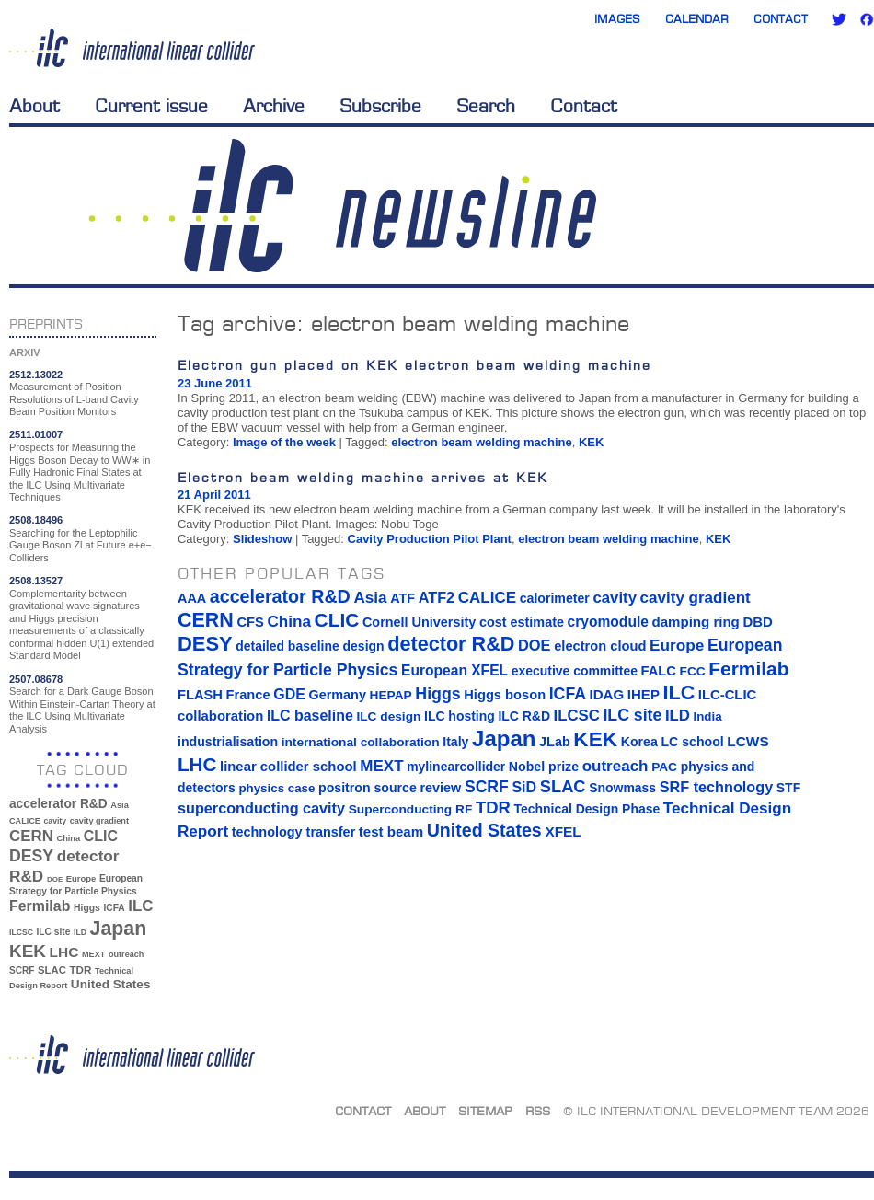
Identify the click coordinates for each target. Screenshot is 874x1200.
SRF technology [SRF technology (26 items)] (716, 787)
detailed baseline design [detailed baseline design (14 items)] (310, 646)
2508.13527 (36, 580)
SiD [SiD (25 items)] (524, 787)
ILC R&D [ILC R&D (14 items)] (524, 716)
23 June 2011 (215, 383)
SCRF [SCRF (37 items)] (21, 970)
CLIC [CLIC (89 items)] (101, 836)
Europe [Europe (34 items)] (81, 878)
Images (617, 19)
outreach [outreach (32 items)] (126, 954)
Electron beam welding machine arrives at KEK (363, 477)
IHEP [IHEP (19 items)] (643, 694)
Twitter (839, 19)
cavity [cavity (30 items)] (55, 820)
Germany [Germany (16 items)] (336, 694)
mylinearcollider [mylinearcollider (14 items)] (456, 766)
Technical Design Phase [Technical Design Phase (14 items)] (586, 809)
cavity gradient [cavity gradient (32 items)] (99, 820)
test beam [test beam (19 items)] (391, 831)
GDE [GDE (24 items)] (289, 694)
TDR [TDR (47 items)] (80, 969)
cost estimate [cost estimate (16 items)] (521, 622)
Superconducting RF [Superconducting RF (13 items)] (411, 809)
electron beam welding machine (481, 442)
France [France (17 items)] (248, 694)
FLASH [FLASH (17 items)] (200, 694)
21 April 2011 (214, 495)
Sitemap (485, 1110)
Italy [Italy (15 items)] (455, 741)
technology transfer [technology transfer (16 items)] (293, 832)
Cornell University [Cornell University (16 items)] (419, 622)
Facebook (866, 19)
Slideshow (262, 539)
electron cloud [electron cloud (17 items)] (600, 646)
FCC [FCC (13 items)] (693, 671)
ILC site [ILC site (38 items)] (54, 932)
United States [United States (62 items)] (111, 984)
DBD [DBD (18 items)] (757, 622)
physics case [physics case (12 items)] (276, 788)
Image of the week (284, 442)
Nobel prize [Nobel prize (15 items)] (544, 766)
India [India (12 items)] (707, 716)
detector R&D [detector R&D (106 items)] (450, 643)
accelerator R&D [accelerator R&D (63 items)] (58, 804)
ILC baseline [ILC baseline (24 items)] (310, 715)
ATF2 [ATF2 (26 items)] (436, 597)
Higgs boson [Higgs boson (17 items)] (505, 694)
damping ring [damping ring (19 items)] (696, 621)
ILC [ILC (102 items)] (140, 906)
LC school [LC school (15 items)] (692, 741)
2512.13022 (36, 374)
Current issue (151, 106)
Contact (780, 19)
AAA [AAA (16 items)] (192, 598)
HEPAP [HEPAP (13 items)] (391, 695)
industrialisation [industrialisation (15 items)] (228, 741)
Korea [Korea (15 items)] (639, 741)
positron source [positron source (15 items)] (367, 787)
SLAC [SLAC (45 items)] (52, 969)
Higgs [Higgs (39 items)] (87, 908)
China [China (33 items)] (68, 838)
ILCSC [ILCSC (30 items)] (21, 932)
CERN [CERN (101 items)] (31, 836)
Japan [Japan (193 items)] (118, 928)
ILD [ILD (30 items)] (80, 932)
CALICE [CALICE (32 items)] (24, 820)
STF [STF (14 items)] (788, 787)
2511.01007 (36, 434)
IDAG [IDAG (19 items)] (607, 694)
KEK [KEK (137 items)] (27, 951)
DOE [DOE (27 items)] (55, 879)
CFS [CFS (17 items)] (249, 622)
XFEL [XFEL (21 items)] (563, 831)
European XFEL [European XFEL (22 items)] (454, 670)
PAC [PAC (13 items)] (664, 767)
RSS (537, 1110)
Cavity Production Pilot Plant (430, 539)
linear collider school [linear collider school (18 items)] (288, 766)
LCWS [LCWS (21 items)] (747, 741)
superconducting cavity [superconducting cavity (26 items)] (261, 808)
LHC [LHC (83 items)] (64, 952)
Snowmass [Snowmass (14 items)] (622, 787)
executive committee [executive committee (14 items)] (575, 670)
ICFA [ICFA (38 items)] (113, 908)
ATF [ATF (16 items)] (402, 598)
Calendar (697, 19)
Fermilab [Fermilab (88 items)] (39, 906)
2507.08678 (36, 679)
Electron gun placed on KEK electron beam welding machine (414, 365)
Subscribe (380, 106)
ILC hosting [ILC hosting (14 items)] (459, 716)
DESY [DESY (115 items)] (31, 856)
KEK (591, 442)
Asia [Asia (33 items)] (119, 805)
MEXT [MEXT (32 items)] (93, 954)
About (34, 106)
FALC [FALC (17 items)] (658, 670)
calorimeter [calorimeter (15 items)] (555, 598)
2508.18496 (36, 519)
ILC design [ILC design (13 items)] (388, 716)
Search (485, 106)
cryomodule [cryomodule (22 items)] (608, 621)
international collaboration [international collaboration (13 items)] (361, 742)
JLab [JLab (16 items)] (554, 741)
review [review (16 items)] (440, 787)
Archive (274, 106)
